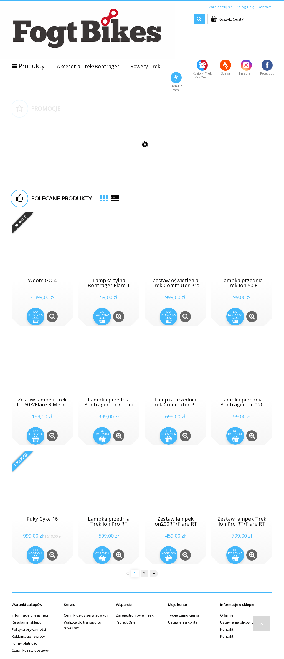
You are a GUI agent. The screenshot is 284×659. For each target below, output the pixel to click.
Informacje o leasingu (30, 615)
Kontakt (226, 629)
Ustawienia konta (182, 622)
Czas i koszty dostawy (30, 650)
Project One (126, 622)
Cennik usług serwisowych (86, 615)
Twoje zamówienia (183, 615)
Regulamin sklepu (27, 622)
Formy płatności (25, 643)
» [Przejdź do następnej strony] (153, 573)
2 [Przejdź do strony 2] (144, 574)
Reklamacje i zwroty (28, 636)
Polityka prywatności (29, 629)
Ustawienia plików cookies (242, 622)
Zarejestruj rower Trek (135, 615)
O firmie (227, 615)
